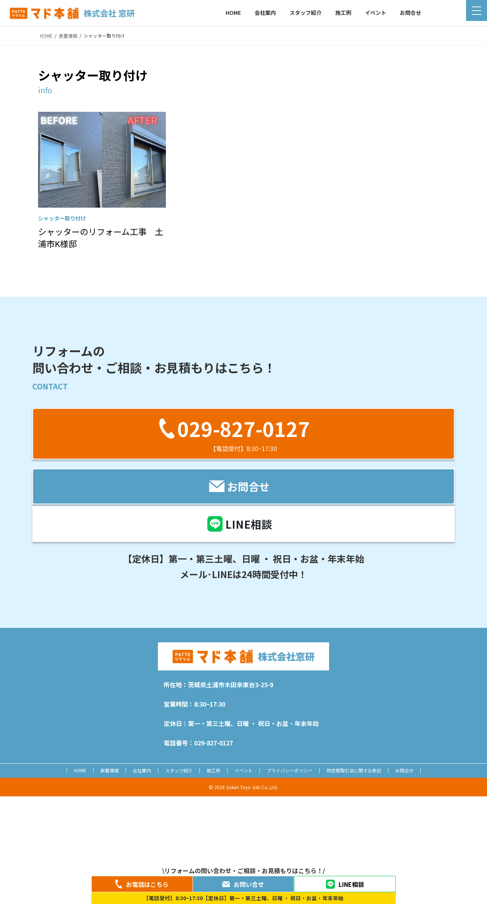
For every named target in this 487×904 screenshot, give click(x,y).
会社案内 (142, 770)
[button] (243, 434)
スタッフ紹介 (179, 770)
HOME (80, 770)
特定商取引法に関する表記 (353, 770)
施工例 (213, 770)
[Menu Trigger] (476, 10)
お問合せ (404, 770)
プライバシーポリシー (289, 770)
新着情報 (109, 770)
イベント (243, 770)
